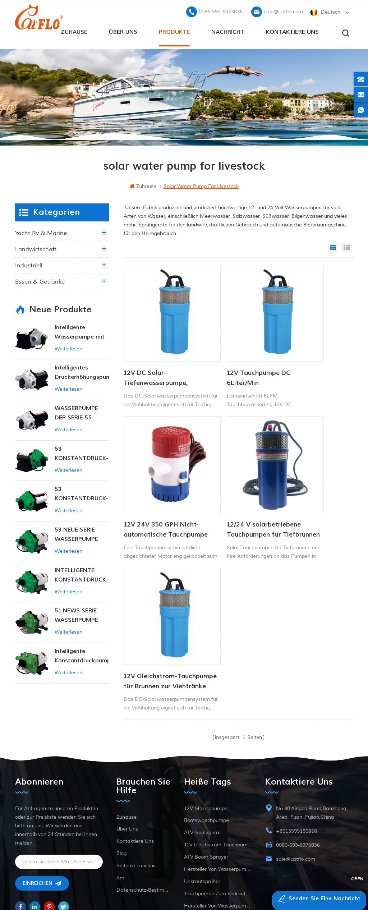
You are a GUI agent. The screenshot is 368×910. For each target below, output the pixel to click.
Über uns (123, 29)
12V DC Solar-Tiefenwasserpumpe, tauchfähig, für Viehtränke (156, 350)
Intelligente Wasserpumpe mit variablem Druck (80, 330)
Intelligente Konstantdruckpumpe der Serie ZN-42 (82, 654)
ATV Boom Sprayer (206, 797)
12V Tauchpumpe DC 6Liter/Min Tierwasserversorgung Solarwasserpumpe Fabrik (235, 350)
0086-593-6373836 (221, 9)
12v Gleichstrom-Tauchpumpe (218, 784)
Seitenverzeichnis (136, 805)
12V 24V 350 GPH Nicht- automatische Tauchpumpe (309, 350)
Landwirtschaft (35, 247)
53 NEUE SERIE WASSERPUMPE (76, 532)
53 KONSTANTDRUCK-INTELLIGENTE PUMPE (82, 452)
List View (346, 245)
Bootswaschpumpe (206, 760)
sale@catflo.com (283, 9)
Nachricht (227, 29)
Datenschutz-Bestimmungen (143, 830)
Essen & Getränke (40, 279)
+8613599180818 (296, 771)
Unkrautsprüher (202, 821)
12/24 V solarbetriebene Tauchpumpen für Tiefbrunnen (151, 476)
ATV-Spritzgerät (202, 772)
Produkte (174, 29)
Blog (121, 793)
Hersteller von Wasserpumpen (218, 809)
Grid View (333, 245)
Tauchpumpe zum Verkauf (214, 833)
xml (120, 817)
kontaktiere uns (292, 29)
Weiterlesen (68, 347)
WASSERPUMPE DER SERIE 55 (76, 411)
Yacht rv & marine (41, 231)
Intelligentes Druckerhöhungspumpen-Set (82, 371)
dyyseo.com (322, 887)
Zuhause (74, 29)
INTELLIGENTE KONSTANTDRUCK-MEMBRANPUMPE (82, 573)
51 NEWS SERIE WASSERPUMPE (76, 613)
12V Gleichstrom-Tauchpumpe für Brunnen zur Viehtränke (227, 476)
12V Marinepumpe (205, 748)
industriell (28, 263)
